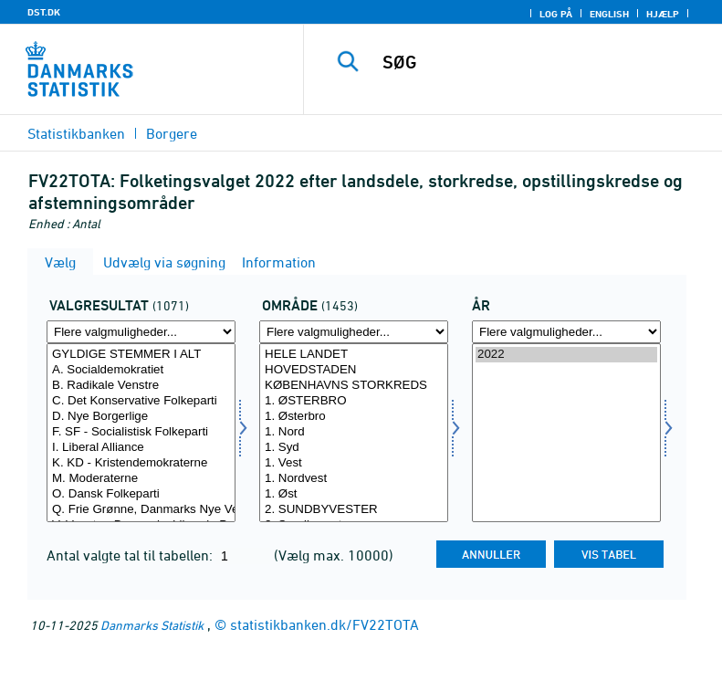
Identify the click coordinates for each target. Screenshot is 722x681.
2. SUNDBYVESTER (354, 510)
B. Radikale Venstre (141, 385)
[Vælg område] (353, 432)
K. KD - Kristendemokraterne (141, 463)
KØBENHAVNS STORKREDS (354, 385)
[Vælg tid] (566, 432)
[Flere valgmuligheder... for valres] (141, 331)
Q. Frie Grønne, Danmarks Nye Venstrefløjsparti (141, 510)
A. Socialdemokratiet (141, 370)
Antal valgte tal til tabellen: (131, 555)
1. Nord (354, 432)
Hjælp (662, 13)
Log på (555, 13)
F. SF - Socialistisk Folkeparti (141, 432)
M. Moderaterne (141, 479)
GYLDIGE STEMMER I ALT (141, 354)
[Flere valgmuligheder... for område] (353, 331)
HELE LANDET (354, 354)
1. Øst (354, 494)
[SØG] (540, 62)
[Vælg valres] (141, 432)
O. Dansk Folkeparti (141, 494)
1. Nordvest (354, 479)
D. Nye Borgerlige (141, 416)
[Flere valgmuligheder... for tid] (566, 331)
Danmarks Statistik (152, 625)
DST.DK (43, 11)
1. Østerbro (354, 416)
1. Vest (354, 463)
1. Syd (354, 448)
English (609, 13)
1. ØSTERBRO (354, 401)
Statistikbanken (76, 133)
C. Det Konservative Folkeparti (141, 401)
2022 (566, 354)
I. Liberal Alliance (141, 448)
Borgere (171, 133)
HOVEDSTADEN (354, 370)
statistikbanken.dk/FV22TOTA (324, 624)
